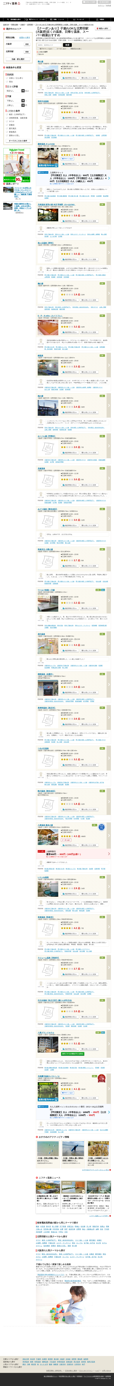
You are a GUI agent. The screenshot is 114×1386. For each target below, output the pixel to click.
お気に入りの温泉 (89, 2)
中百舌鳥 (56, 1229)
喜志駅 (46, 236)
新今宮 (48, 1226)
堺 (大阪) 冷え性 (84, 196)
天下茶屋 (63, 1226)
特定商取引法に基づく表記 (67, 1376)
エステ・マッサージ (63, 1243)
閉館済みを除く (76, 49)
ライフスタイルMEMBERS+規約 (94, 1376)
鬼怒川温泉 (91, 1362)
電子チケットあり (46, 49)
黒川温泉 (77, 1362)
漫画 (69, 1246)
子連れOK (51, 1243)
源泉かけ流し (61, 1246)
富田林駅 (94, 625)
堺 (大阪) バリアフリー (83, 949)
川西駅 (46, 627)
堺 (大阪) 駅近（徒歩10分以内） (54, 994)
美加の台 (54, 1232)
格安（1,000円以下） (49, 1240)
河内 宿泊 (60, 625)
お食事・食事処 (41, 1243)
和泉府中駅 (47, 583)
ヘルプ (97, 1371)
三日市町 (46, 1232)
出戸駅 (52, 462)
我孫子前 (95, 1226)
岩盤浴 (53, 1246)
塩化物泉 (46, 1246)
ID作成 (108, 5)
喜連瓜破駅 (101, 460)
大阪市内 (62, 1364)
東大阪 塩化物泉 (63, 1067)
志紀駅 (91, 869)
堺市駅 (93, 196)
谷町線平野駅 (59, 462)
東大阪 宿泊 (73, 1067)
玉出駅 (85, 1026)
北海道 (68, 1359)
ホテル (104, 1243)
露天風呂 (92, 1240)
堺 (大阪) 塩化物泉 (50, 196)
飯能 (50, 1364)
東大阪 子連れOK (82, 869)
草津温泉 (26, 1362)
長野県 (74, 1359)
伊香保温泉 (61, 1362)
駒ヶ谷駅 (104, 234)
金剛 (97, 1229)
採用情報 (108, 1376)
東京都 (56, 1359)
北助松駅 (55, 583)
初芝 (66, 1229)
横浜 (24, 1364)
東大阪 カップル (71, 869)
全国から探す (24, 37)
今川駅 (82, 818)
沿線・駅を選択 (18, 59)
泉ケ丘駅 (65, 349)
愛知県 (80, 1359)
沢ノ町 (89, 1226)
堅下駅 (103, 869)
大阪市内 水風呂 (92, 460)
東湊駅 (53, 277)
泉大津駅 (82, 951)
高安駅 (103, 1067)
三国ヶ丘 (39, 1229)
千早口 (60, 1232)
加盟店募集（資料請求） (54, 1371)
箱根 (31, 1362)
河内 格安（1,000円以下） (92, 92)
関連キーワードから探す (12, 1367)
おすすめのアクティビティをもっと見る (95, 1170)
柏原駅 (70, 429)
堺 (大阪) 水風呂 (101, 275)
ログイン (101, 5)
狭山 (83, 1229)
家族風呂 (12, 132)
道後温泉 (69, 1362)
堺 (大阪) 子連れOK (50, 135)
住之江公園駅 (104, 1130)
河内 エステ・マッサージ (78, 234)
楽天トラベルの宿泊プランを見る (72, 1054)
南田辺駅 (61, 784)
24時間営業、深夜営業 (18, 118)
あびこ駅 (47, 389)
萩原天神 (72, 1229)
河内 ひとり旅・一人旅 (62, 92)
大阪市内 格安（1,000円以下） (85, 500)
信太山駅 (98, 581)
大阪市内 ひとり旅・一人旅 (66, 387)
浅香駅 (46, 198)
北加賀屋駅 (53, 1132)
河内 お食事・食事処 (93, 234)
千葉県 (38, 1359)
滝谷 (101, 1229)
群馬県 (50, 1359)
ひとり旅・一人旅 (81, 1240)
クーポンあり (61, 49)
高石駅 (53, 742)
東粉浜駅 (73, 1026)
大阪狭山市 (91, 1229)
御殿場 (55, 1364)
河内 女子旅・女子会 (76, 92)
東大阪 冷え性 (60, 869)
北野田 (78, 1229)
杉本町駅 (67, 389)
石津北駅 (59, 277)
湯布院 (83, 1362)
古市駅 (60, 236)
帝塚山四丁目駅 (56, 667)
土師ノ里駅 (102, 307)
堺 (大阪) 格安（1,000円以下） (85, 135)
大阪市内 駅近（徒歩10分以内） (54, 701)
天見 (66, 1232)
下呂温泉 (52, 1362)
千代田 (106, 1229)
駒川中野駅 (60, 543)
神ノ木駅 (65, 667)
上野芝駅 (104, 135)
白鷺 (61, 1229)
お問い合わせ (106, 1371)
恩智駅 (97, 1067)
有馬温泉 (37, 1362)
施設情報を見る (70, 78)
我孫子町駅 (54, 389)
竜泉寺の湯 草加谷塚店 (73, 1281)
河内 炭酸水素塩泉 (50, 625)
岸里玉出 (70, 1226)
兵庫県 (44, 1359)
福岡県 (85, 1359)
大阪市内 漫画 (93, 665)
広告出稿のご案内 (71, 1371)
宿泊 (73, 1243)
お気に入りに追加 (90, 78)
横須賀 (33, 1364)
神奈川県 (26, 1359)
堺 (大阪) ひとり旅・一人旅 (66, 135)
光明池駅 (102, 347)
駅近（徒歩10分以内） (66, 1240)
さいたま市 (44, 1364)
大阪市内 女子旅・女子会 (96, 782)
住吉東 (83, 1226)
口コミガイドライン (86, 1371)
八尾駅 (52, 1070)
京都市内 (70, 1364)
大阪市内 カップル (50, 665)
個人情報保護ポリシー (50, 1376)
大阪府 (62, 1359)
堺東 (107, 1226)
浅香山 (102, 1226)
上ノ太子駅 (53, 236)
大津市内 (77, 1364)
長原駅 (60, 502)
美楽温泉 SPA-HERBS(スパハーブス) (51, 1275)
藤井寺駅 (69, 95)
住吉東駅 (47, 667)
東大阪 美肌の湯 (49, 869)
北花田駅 (99, 196)
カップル (79, 1243)
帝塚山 (77, 1226)
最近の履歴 (104, 2)
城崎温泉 (45, 1362)
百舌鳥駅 (54, 137)
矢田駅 (62, 389)
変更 (27, 44)
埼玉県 (32, 1359)
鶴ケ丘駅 (67, 543)
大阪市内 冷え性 (49, 1130)
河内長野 (39, 1232)
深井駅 (98, 135)
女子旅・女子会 (89, 1243)
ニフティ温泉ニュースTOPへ (99, 1216)
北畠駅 (88, 910)
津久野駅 (47, 137)
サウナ (38, 1240)
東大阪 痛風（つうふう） (86, 1067)
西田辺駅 (54, 784)
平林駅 (46, 1132)
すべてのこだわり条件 (18, 141)
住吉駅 (80, 1026)
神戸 (83, 1364)
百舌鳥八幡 (47, 1229)
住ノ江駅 (61, 1132)
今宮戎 (42, 1226)
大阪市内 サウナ (98, 387)
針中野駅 (52, 543)
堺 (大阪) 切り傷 (73, 196)
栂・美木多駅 (48, 349)
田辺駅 (88, 818)
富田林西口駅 (102, 625)
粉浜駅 (68, 1026)
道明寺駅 (47, 309)
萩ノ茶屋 (55, 1226)
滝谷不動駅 (53, 627)
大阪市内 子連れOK (50, 387)
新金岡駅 (106, 196)
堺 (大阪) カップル (61, 347)
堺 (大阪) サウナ (101, 740)
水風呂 (99, 1240)
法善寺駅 (97, 869)
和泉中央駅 (57, 349)
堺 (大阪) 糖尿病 (62, 196)
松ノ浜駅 (59, 742)
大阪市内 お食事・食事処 (83, 387)
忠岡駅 (89, 994)
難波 (37, 1226)
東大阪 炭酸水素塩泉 (50, 1067)
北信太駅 (105, 581)
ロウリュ (39, 1246)
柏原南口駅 (54, 309)
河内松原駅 (61, 95)
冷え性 (98, 1243)
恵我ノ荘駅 (47, 95)
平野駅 (92, 701)
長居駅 (100, 665)
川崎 (28, 1364)
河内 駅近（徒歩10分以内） (80, 307)
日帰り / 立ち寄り (16, 78)
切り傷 (74, 1246)
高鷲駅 (55, 95)
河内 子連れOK (49, 92)
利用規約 (79, 1376)
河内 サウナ (94, 307)
